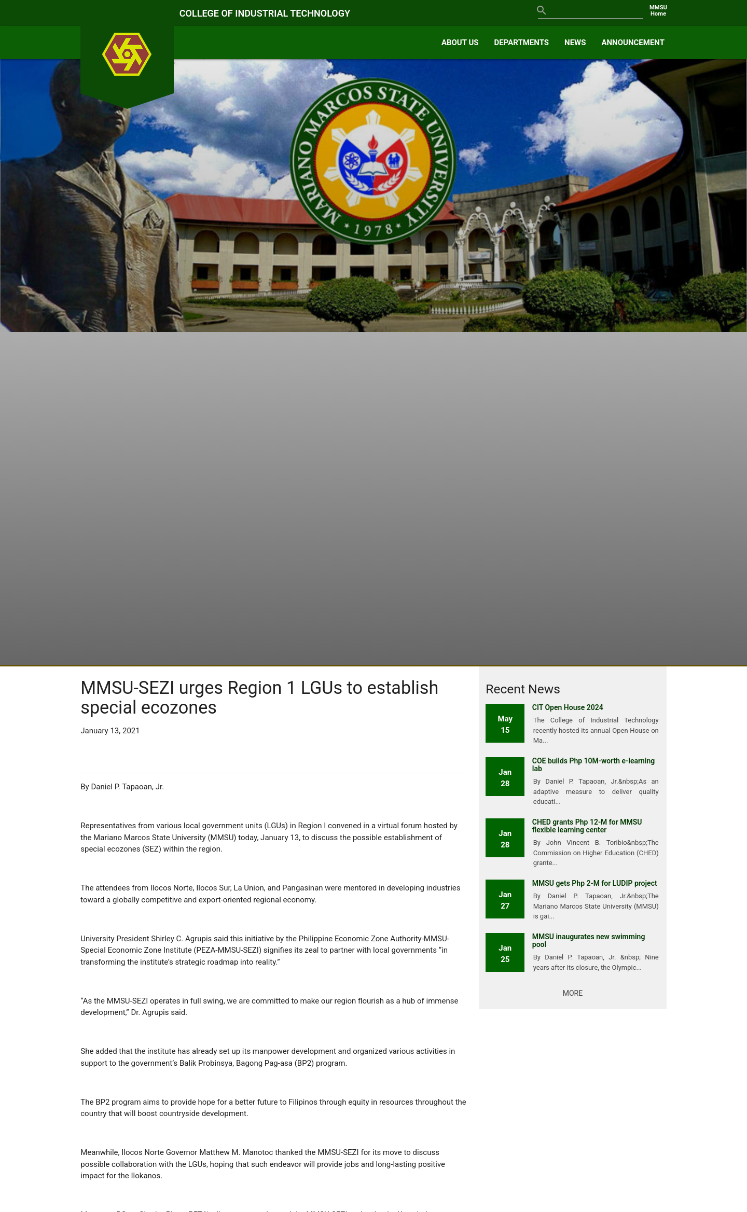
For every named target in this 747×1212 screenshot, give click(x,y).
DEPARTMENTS (521, 42)
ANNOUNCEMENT (633, 42)
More (573, 993)
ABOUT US (460, 42)
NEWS (575, 42)
